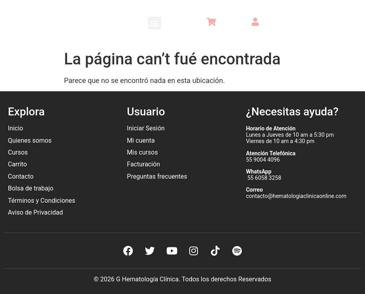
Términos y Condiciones (41, 200)
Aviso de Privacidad (35, 212)
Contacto (21, 176)
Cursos (18, 152)
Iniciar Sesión (146, 128)
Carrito (17, 164)
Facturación (143, 164)
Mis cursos (142, 152)
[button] (154, 23)
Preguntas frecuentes (157, 176)
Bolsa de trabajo (30, 188)
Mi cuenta (140, 140)
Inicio (15, 128)
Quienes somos (30, 140)
